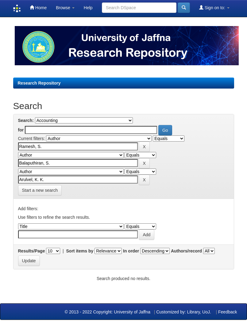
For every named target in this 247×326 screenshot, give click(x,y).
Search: (26, 120)
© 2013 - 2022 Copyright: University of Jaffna (108, 311)
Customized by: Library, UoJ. (183, 311)
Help (88, 7)
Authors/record (186, 250)
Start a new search (40, 190)
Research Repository (39, 83)
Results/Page (31, 250)
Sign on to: (214, 7)
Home (38, 7)
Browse (65, 7)
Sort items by (80, 250)
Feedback (227, 311)
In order (131, 250)
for (21, 129)
